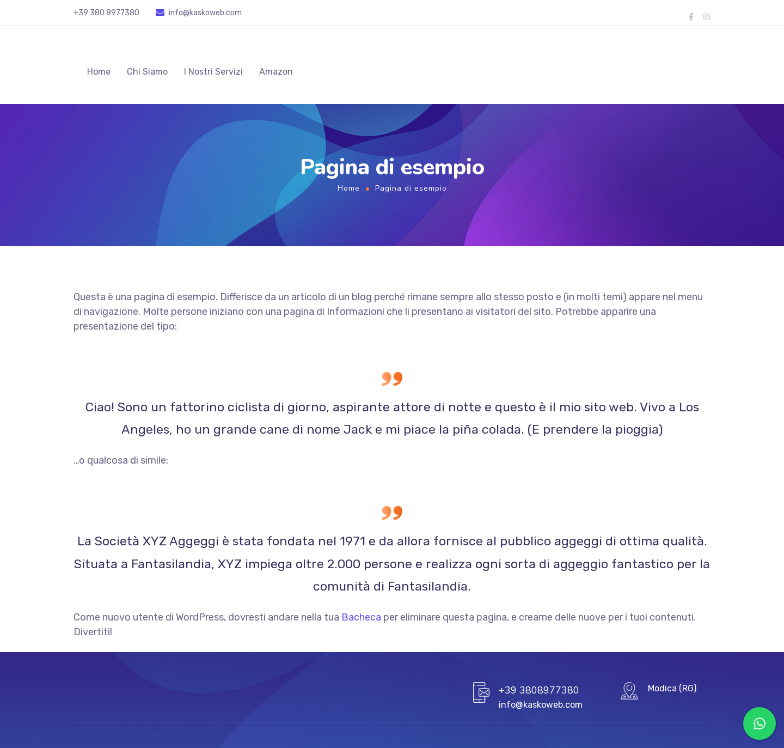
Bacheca (361, 620)
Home (99, 73)
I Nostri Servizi (213, 73)
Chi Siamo (147, 73)
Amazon (276, 73)
